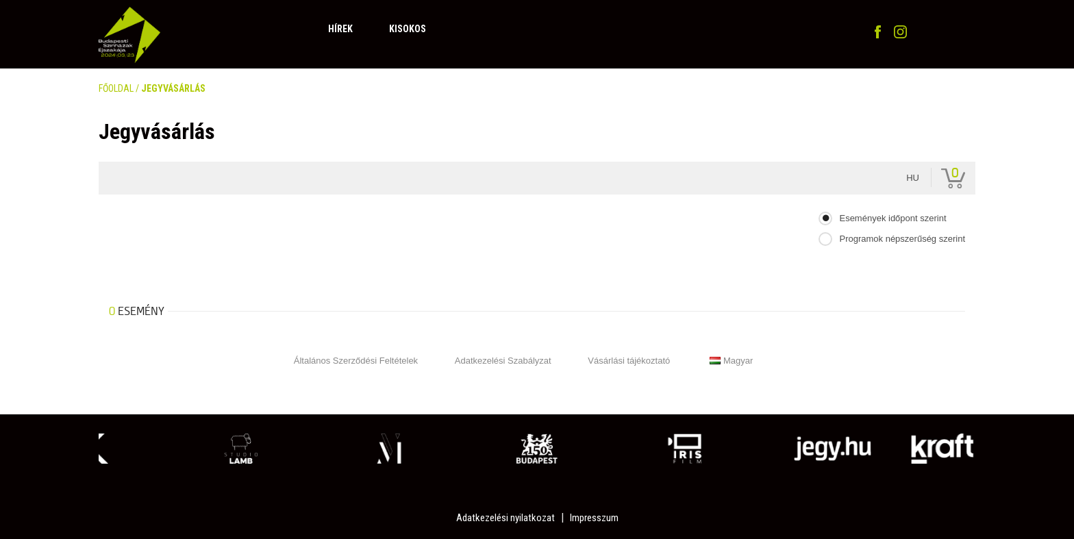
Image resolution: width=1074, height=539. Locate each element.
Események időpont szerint (892, 218)
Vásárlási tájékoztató (629, 360)
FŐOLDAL (116, 88)
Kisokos (407, 28)
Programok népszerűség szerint (902, 239)
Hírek (340, 28)
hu (912, 178)
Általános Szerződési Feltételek (356, 360)
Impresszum (594, 518)
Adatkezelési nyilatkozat (505, 518)
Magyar (731, 360)
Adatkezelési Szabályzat (503, 360)
